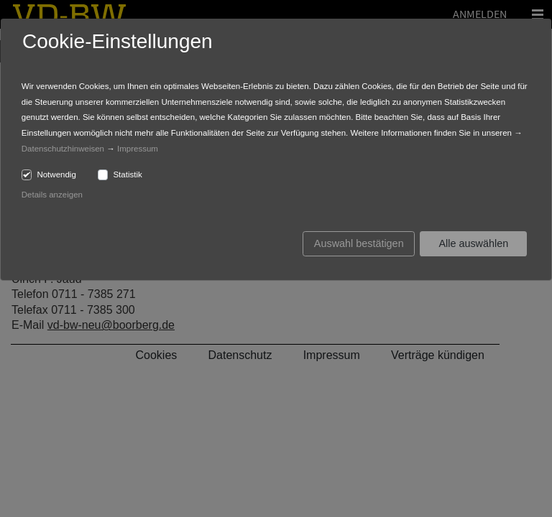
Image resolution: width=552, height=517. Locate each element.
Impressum (137, 148)
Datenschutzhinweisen (63, 148)
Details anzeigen (52, 194)
